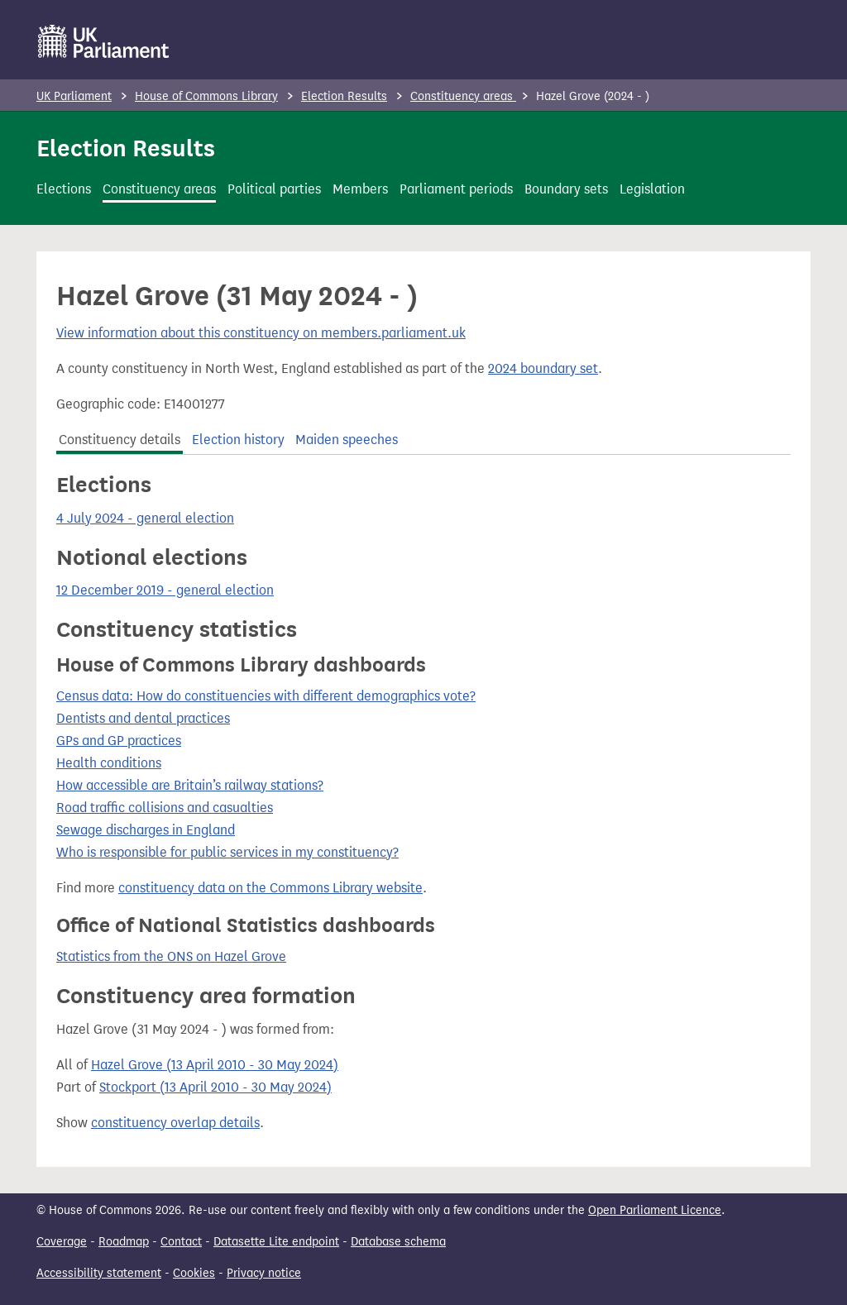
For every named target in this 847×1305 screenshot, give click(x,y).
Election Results (344, 96)
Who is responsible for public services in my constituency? (227, 852)
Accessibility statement (98, 1273)
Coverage (61, 1242)
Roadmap (123, 1242)
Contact (181, 1242)
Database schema (398, 1242)
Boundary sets (566, 189)
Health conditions (108, 763)
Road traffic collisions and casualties (164, 807)
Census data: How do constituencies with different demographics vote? (266, 696)
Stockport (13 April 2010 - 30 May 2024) (215, 1087)
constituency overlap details (175, 1123)
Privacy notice (264, 1273)
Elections (63, 189)
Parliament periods (456, 189)
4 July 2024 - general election (145, 518)
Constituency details (119, 439)
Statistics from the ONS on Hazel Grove (171, 956)
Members (360, 189)
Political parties (274, 189)
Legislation (652, 189)
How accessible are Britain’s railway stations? (189, 785)
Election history (238, 439)
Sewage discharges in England (145, 830)
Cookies (194, 1273)
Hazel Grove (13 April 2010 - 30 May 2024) (214, 1065)
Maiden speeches (346, 439)
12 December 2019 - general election (165, 590)
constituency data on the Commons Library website (270, 888)
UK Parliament (74, 96)
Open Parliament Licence (654, 1210)
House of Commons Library (206, 96)
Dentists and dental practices (143, 718)
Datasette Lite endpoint (276, 1242)
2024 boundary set (543, 368)
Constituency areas (463, 96)
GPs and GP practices (118, 740)
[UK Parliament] (103, 41)
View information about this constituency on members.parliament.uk (261, 333)
